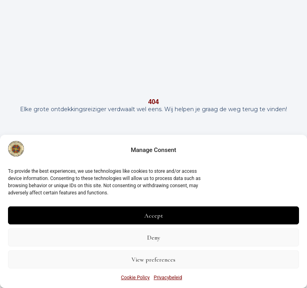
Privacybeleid (168, 277)
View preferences (153, 259)
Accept (153, 215)
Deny (153, 237)
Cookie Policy (135, 277)
